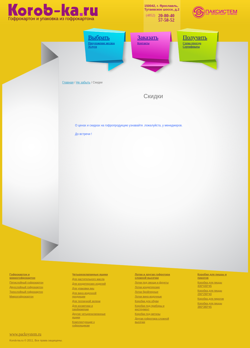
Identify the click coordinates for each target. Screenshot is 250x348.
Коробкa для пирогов (211, 298)
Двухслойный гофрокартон (26, 287)
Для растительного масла (88, 279)
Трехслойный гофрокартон (26, 291)
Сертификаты (191, 46)
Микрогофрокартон (22, 296)
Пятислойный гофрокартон (27, 282)
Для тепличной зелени (86, 301)
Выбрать (99, 37)
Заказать (148, 37)
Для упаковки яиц (83, 288)
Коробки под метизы (148, 313)
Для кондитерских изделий (89, 283)
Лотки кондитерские (147, 287)
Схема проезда (192, 43)
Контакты (143, 43)
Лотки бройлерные (147, 291)
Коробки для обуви (147, 301)
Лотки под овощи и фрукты (152, 282)
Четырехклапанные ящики (90, 274)
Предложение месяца (101, 43)
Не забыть (83, 82)
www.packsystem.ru (26, 334)
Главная (68, 82)
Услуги (92, 46)
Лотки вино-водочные (148, 296)
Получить (195, 37)
